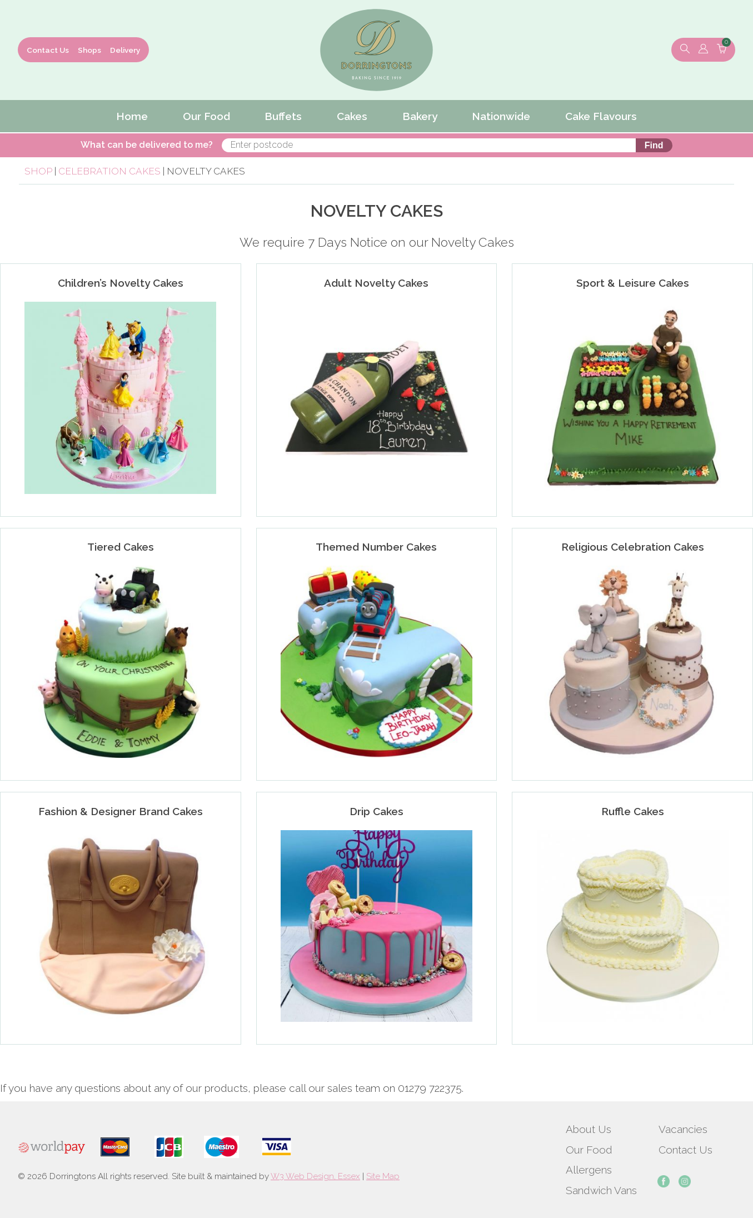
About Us (588, 1129)
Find (500, 145)
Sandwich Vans (601, 1190)
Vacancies (683, 1129)
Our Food (589, 1150)
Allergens (589, 1170)
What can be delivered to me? (301, 144)
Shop (38, 171)
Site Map (383, 1176)
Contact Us (48, 50)
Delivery (125, 50)
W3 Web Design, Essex (315, 1176)
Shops (89, 50)
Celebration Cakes (109, 171)
